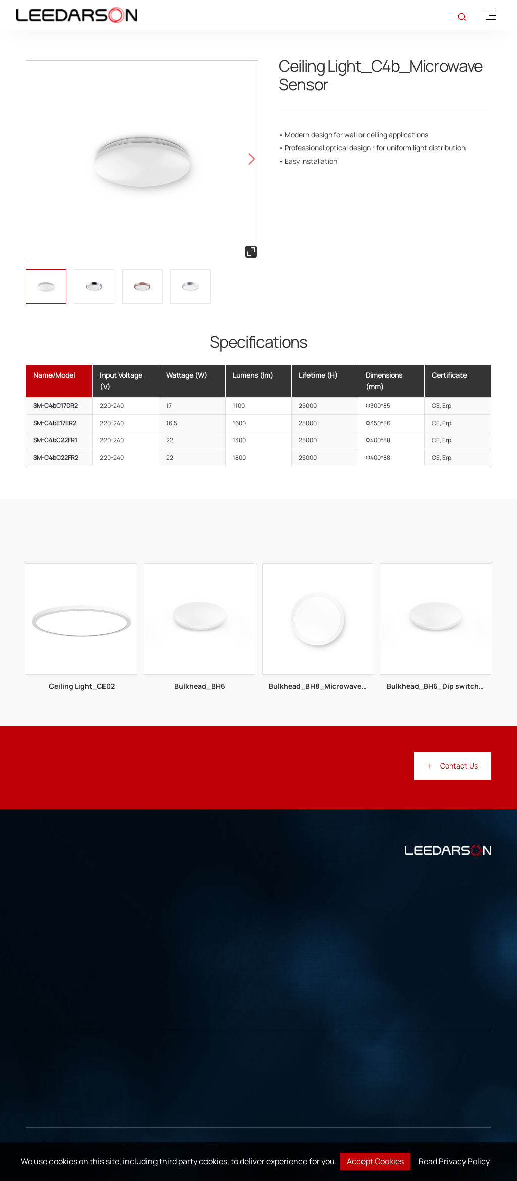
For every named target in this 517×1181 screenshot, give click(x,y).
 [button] (252, 159)
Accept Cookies (375, 1161)
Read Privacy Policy (454, 1161)
